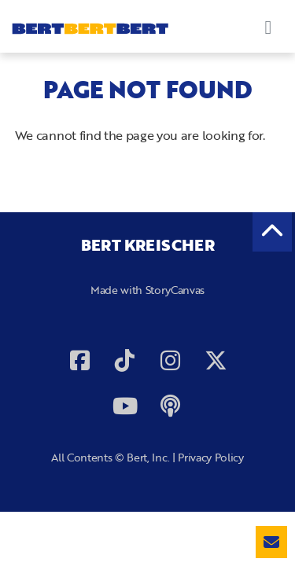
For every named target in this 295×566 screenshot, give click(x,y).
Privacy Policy (211, 457)
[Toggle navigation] (268, 27)
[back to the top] (272, 232)
